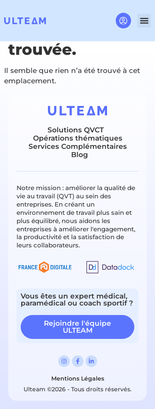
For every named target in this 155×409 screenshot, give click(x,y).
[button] (144, 21)
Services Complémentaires (78, 146)
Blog (79, 154)
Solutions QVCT (76, 130)
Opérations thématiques (77, 138)
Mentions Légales (77, 378)
